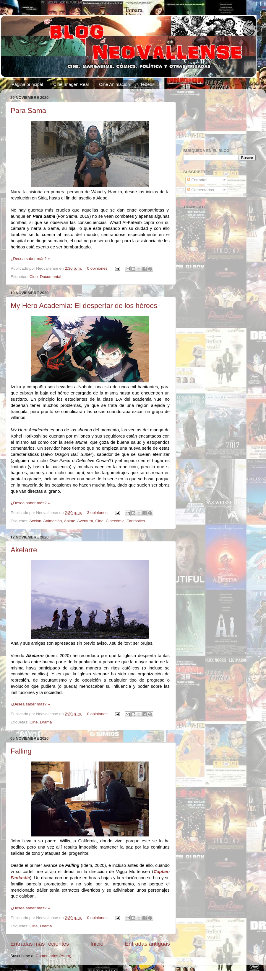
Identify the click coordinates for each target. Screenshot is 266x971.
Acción (35, 521)
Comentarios (200, 190)
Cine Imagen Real (71, 84)
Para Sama (28, 110)
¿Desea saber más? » (30, 258)
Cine (34, 276)
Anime (69, 521)
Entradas (197, 180)
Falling (21, 751)
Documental (50, 276)
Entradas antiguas (147, 944)
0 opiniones (97, 268)
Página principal (27, 84)
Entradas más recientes (39, 944)
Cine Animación (114, 84)
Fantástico (135, 521)
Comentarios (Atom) (54, 956)
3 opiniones (97, 512)
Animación (52, 521)
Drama (46, 722)
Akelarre (24, 550)
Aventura (85, 521)
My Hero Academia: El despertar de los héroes (84, 306)
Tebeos (147, 84)
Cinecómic (115, 521)
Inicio (96, 944)
